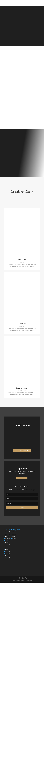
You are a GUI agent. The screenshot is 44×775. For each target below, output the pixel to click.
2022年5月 (7, 737)
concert (14, 726)
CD (13, 724)
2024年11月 (8, 726)
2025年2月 (7, 724)
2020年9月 (7, 750)
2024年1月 (7, 728)
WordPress (29, 773)
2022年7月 (7, 735)
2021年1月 (7, 748)
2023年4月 (7, 730)
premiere (14, 730)
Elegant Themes (20, 773)
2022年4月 (7, 739)
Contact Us (22, 670)
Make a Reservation (22, 643)
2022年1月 (7, 743)
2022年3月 (7, 741)
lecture (13, 728)
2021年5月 (7, 746)
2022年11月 (8, 733)
